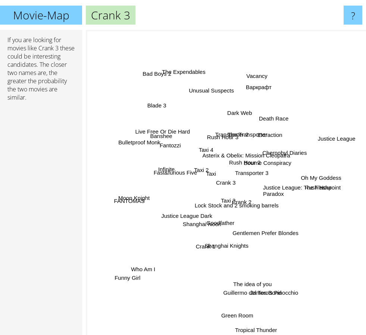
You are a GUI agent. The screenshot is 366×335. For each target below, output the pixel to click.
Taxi (206, 191)
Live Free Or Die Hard (166, 137)
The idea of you (249, 271)
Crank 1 (201, 253)
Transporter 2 (219, 118)
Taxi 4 (207, 148)
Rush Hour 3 (218, 140)
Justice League (321, 144)
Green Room (234, 295)
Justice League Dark (190, 214)
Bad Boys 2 (162, 84)
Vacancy (253, 89)
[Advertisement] (41, 221)
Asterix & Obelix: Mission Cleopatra (251, 158)
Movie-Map (41, 15)
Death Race (269, 126)
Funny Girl (134, 269)
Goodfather (197, 229)
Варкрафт (258, 100)
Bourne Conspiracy (272, 134)
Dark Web (241, 123)
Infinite (172, 173)
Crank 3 (226, 182)
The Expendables (190, 88)
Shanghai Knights (225, 240)
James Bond (256, 291)
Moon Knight (140, 197)
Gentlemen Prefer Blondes (258, 208)
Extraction (266, 143)
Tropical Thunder (258, 324)
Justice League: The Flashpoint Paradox (302, 187)
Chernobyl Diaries (277, 156)
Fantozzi (183, 146)
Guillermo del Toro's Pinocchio (258, 282)
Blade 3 (155, 110)
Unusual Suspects (214, 100)
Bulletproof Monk (142, 147)
